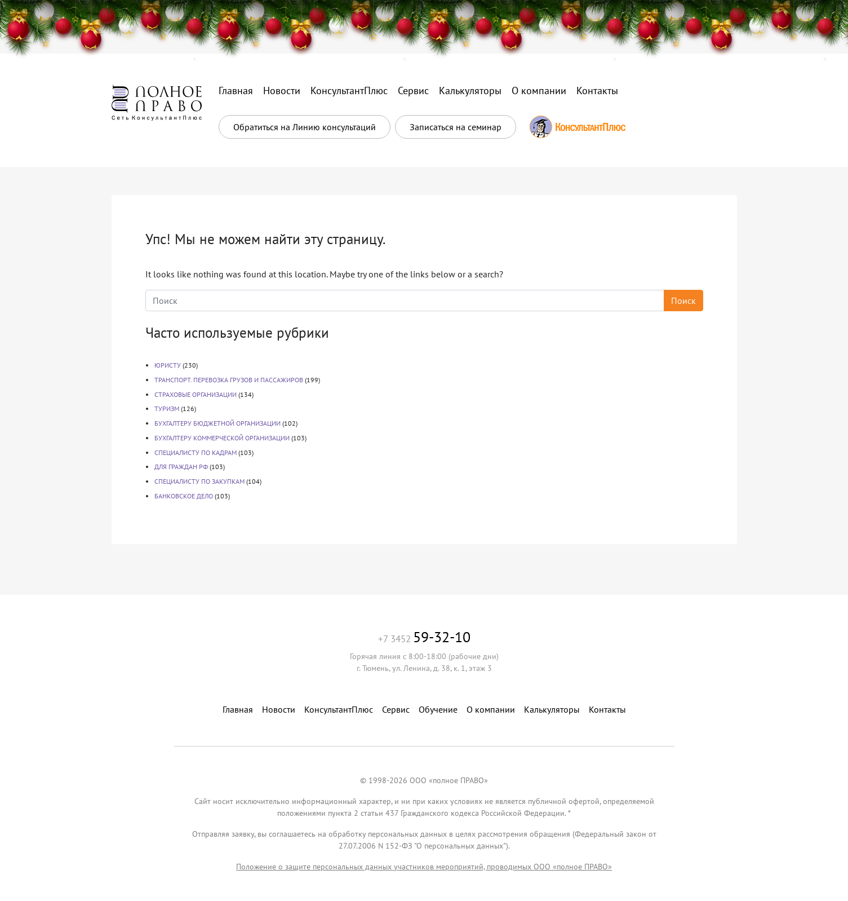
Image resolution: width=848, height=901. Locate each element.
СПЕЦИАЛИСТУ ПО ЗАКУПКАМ (199, 481)
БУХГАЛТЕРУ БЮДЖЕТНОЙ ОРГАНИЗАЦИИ (217, 423)
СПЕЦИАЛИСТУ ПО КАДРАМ (195, 452)
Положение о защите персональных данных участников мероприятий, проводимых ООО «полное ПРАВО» (424, 867)
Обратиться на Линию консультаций (304, 126)
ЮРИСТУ (167, 365)
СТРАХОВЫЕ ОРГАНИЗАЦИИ (195, 394)
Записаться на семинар (455, 126)
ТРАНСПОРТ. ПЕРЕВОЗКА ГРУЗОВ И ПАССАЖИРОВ (228, 380)
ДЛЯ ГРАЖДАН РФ (181, 466)
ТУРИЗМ (166, 408)
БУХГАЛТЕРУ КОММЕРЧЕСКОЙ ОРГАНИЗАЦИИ (222, 438)
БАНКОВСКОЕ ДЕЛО (183, 496)
